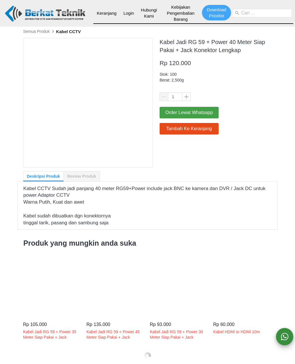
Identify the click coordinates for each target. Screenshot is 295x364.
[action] (284, 336)
